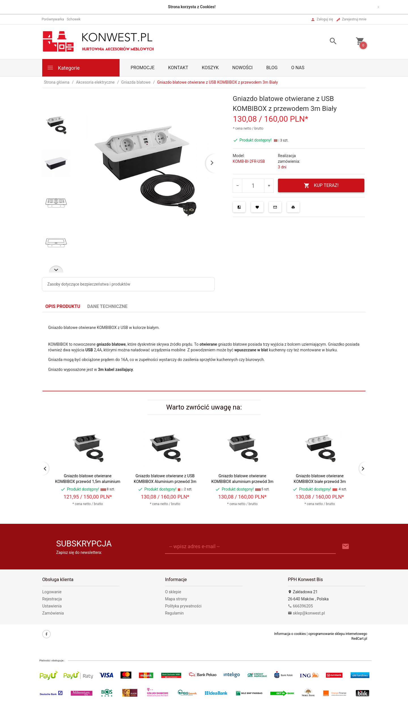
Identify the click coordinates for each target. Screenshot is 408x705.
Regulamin (174, 613)
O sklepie (173, 592)
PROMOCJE (142, 67)
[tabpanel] (204, 351)
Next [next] (56, 269)
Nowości (242, 67)
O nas (297, 67)
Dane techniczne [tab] (107, 306)
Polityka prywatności (183, 606)
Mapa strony (176, 599)
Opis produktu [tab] (62, 306)
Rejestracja (52, 599)
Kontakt (178, 67)
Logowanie (51, 592)
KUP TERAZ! (321, 186)
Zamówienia (53, 613)
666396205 (300, 606)
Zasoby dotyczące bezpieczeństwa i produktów (88, 284)
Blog (272, 67)
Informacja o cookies (290, 634)
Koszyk (210, 67)
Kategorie (63, 67)
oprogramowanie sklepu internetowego (337, 634)
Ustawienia (52, 606)
